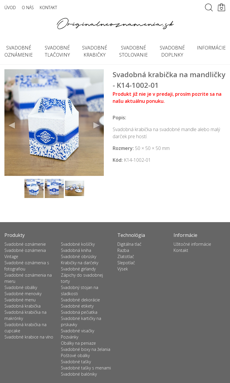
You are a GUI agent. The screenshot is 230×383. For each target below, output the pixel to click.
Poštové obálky (75, 355)
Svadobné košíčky (78, 244)
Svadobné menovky (22, 293)
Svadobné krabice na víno (28, 337)
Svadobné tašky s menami (86, 368)
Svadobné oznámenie (25, 244)
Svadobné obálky (20, 287)
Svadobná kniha (76, 250)
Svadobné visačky (77, 331)
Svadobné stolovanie (133, 51)
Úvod (10, 7)
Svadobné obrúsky (78, 256)
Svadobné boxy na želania (85, 349)
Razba (123, 250)
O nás (28, 7)
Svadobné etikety (77, 306)
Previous (12, 125)
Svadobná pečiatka (79, 312)
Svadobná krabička (22, 306)
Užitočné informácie (192, 244)
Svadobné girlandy (78, 269)
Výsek (122, 269)
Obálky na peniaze (78, 343)
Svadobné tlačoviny (57, 51)
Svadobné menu (20, 300)
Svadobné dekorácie (80, 300)
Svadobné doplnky (172, 51)
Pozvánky (69, 337)
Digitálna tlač (129, 244)
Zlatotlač (125, 256)
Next (96, 125)
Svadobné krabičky (94, 51)
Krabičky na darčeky (79, 262)
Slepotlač (126, 262)
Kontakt (48, 7)
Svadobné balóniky (79, 374)
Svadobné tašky (76, 361)
